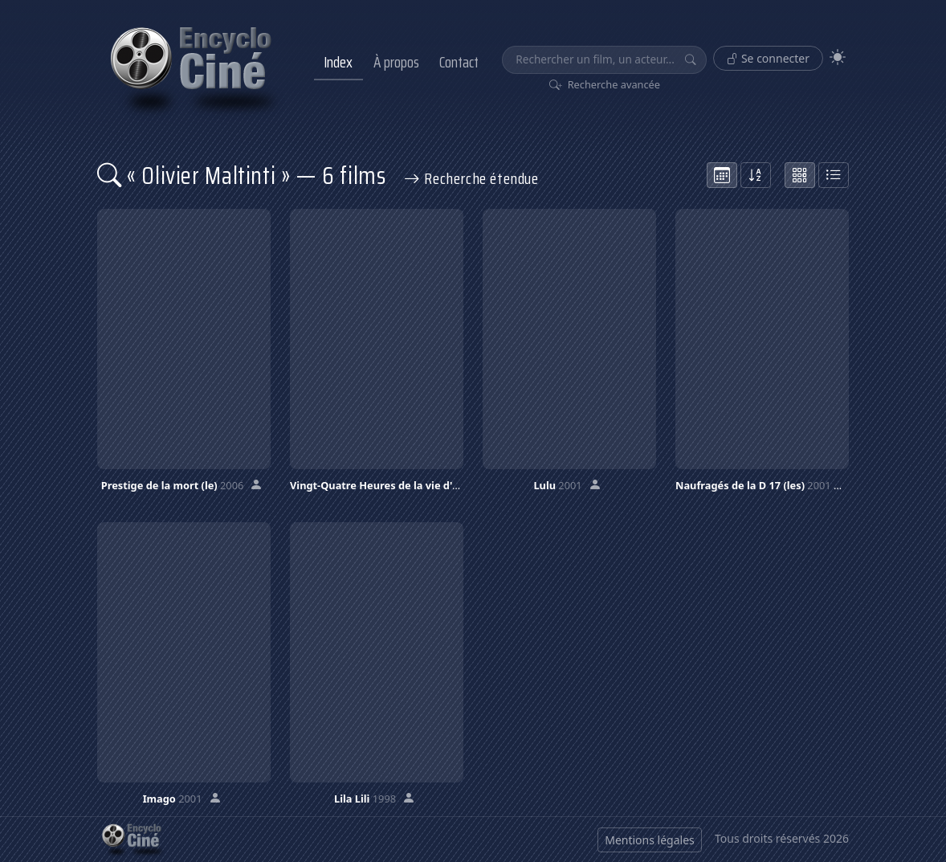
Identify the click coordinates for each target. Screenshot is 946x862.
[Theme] (837, 57)
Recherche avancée (605, 84)
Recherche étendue (471, 178)
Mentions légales (650, 840)
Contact (459, 62)
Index (338, 62)
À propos (396, 62)
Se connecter (768, 58)
